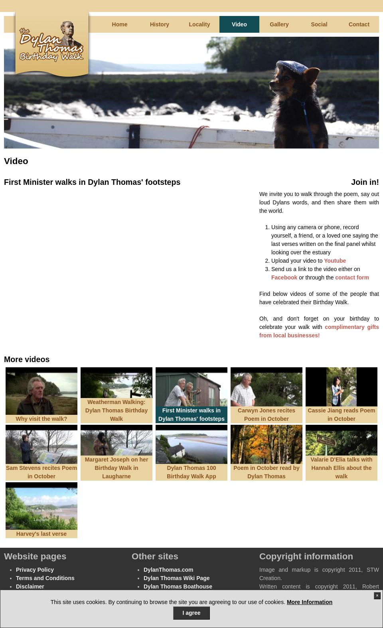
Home (120, 24)
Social (319, 24)
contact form (352, 277)
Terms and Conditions (45, 578)
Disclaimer (30, 586)
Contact (359, 24)
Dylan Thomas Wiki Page (177, 578)
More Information (309, 602)
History (159, 24)
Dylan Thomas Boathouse (178, 586)
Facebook (284, 277)
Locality (199, 24)
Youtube (335, 261)
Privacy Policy (35, 570)
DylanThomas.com (168, 570)
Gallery (279, 24)
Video (239, 24)
